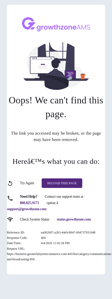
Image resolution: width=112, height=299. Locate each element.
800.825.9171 (29, 203)
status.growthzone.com (74, 219)
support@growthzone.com (26, 209)
